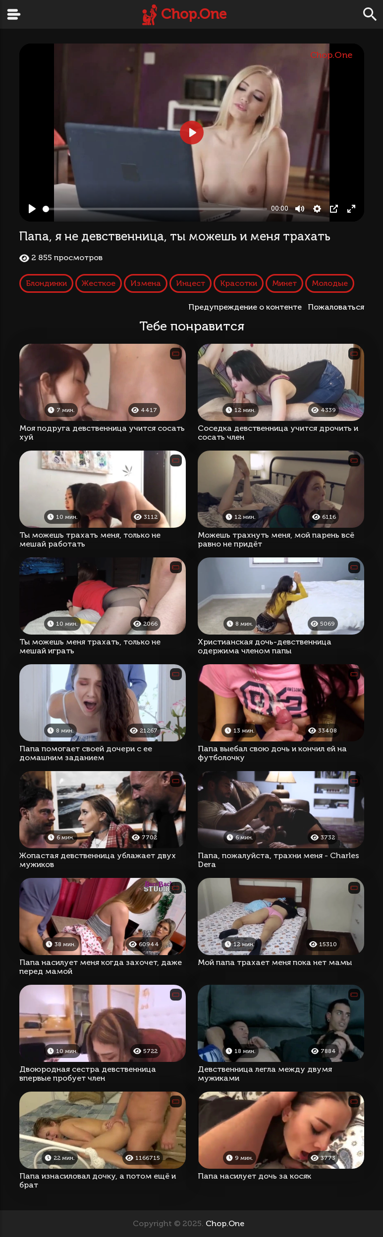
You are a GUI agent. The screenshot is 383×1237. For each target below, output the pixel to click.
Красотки (238, 283)
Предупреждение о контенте (247, 307)
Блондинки (46, 283)
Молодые (330, 283)
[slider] (155, 209)
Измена (145, 283)
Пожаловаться (336, 307)
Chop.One (193, 14)
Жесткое (98, 283)
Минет (284, 283)
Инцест (190, 283)
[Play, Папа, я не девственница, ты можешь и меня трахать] (32, 209)
